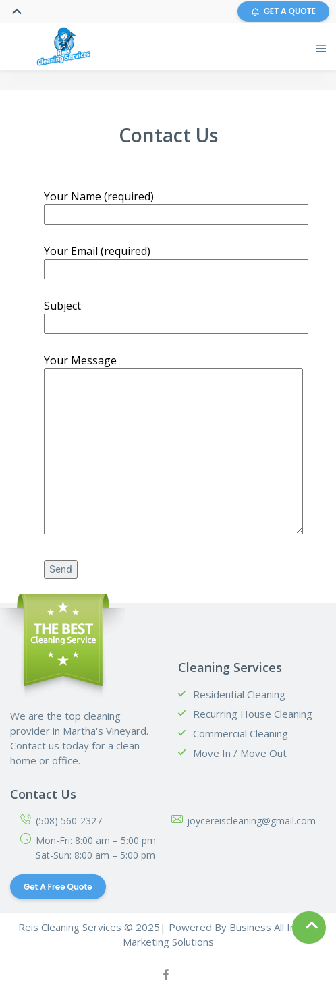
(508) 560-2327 (69, 820)
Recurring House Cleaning (252, 713)
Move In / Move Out (240, 753)
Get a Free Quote (58, 887)
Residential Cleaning (239, 694)
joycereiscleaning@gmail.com (251, 820)
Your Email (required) (176, 260)
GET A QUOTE (283, 11)
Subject (176, 314)
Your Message (173, 445)
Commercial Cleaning (240, 733)
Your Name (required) (176, 205)
